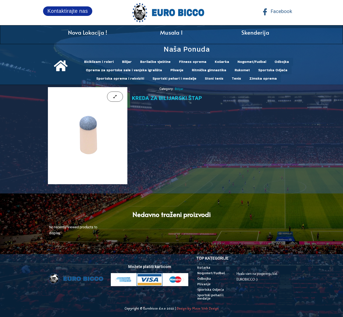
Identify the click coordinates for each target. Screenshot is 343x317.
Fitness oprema (192, 61)
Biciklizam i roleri (99, 61)
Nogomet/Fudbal (251, 61)
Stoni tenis (214, 77)
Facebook (277, 11)
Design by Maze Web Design (198, 307)
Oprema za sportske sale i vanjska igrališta (124, 69)
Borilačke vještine (155, 61)
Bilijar (127, 61)
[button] (116, 278)
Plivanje (176, 69)
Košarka (222, 61)
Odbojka (282, 61)
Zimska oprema (263, 77)
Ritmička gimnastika (209, 69)
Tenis (236, 77)
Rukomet (242, 69)
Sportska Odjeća (272, 69)
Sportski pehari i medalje (174, 77)
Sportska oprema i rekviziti (120, 77)
